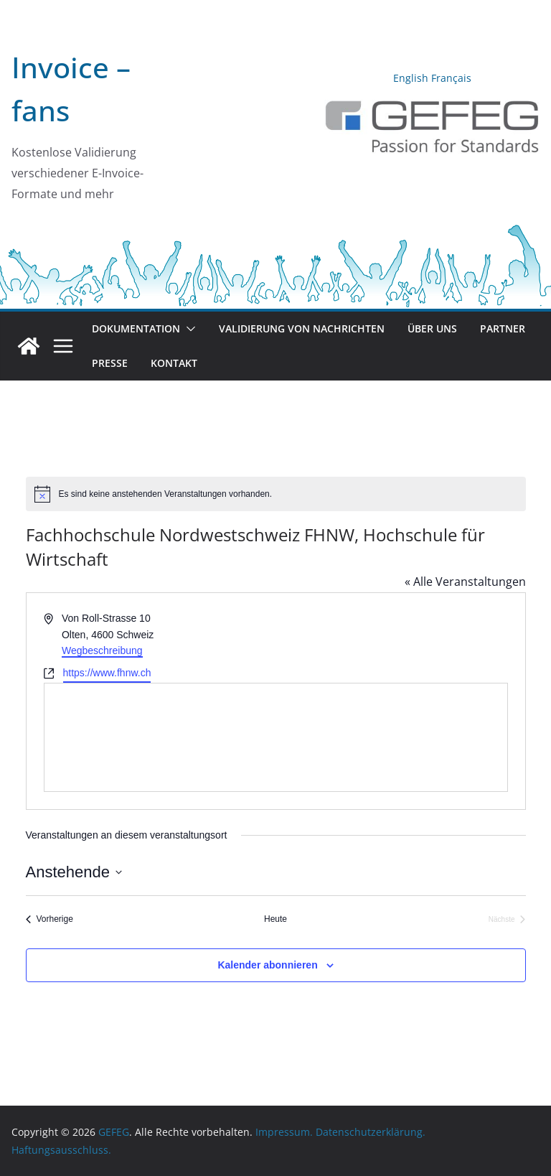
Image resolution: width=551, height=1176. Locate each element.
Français (451, 78)
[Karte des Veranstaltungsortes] (275, 737)
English (410, 78)
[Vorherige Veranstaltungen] (49, 919)
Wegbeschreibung (102, 650)
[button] (188, 329)
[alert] (276, 494)
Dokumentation (136, 328)
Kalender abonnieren (267, 965)
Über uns (432, 328)
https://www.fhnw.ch (107, 672)
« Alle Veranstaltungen (465, 581)
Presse (110, 363)
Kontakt (174, 363)
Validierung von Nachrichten (302, 328)
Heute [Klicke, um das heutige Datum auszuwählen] (275, 919)
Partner (502, 328)
